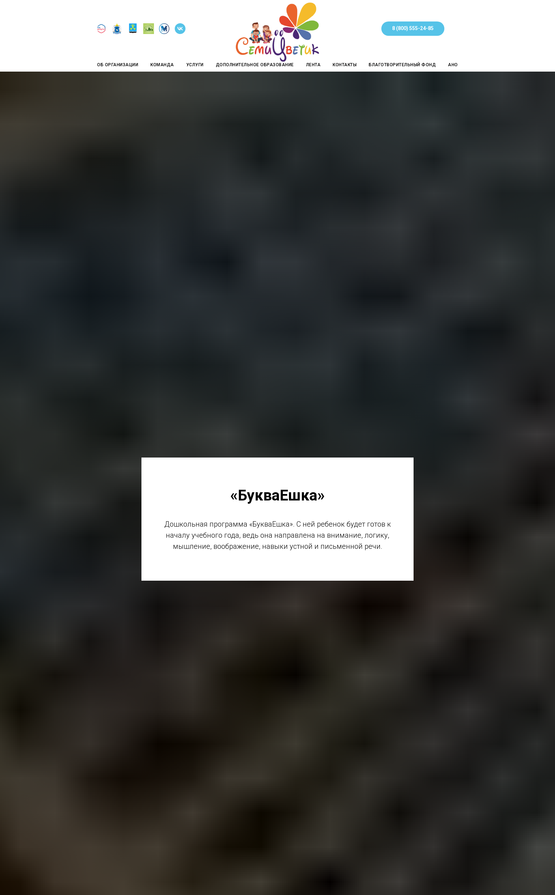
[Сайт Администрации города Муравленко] (132, 32)
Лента (313, 64)
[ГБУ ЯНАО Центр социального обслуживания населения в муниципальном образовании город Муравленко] (148, 32)
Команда (162, 64)
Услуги (195, 64)
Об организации (117, 64)
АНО (453, 64)
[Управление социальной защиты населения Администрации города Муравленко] (164, 32)
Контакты (345, 64)
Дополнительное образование (255, 64)
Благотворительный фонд (402, 64)
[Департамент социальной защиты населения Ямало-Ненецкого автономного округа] (117, 32)
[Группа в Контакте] (180, 32)
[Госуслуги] (101, 32)
